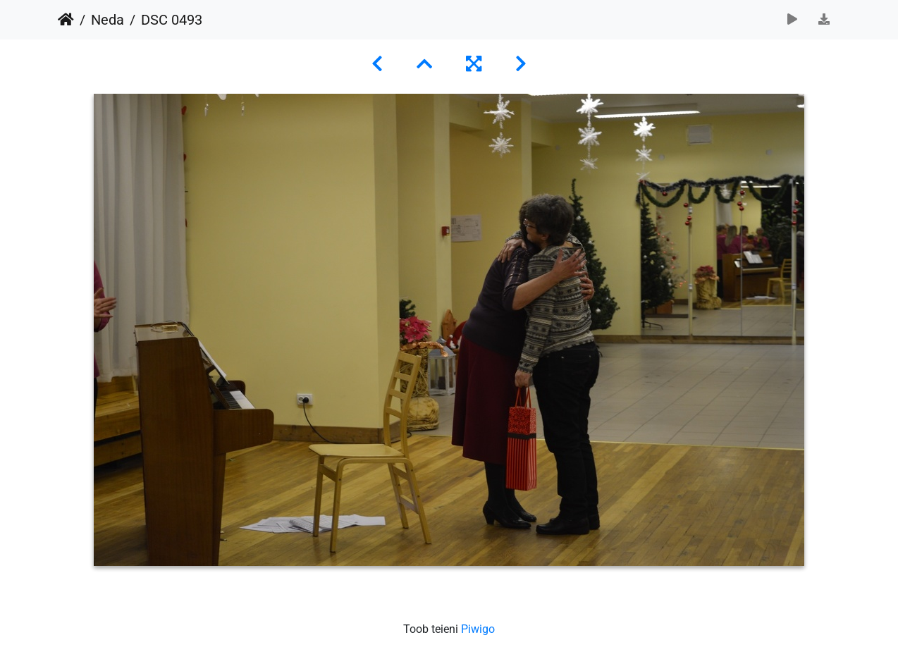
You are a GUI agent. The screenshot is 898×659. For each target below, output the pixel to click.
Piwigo (478, 629)
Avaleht (66, 19)
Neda (107, 19)
